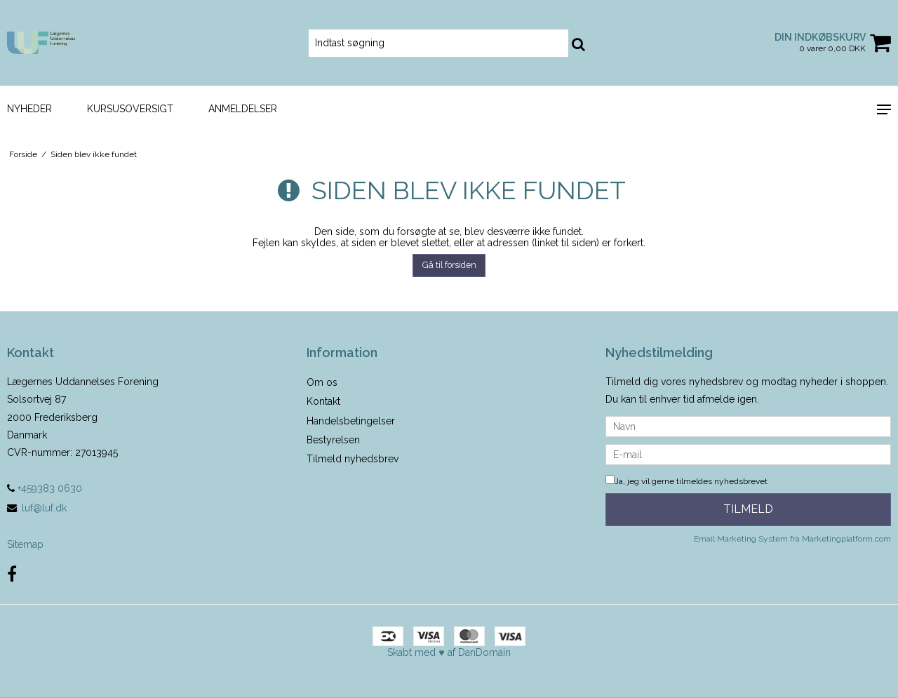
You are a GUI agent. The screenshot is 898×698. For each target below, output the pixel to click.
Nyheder (29, 108)
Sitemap (25, 544)
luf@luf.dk (44, 508)
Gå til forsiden (449, 265)
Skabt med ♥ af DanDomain (448, 652)
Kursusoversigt (130, 108)
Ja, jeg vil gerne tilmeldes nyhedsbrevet (686, 481)
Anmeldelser (242, 108)
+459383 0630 (44, 488)
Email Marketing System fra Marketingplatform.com (792, 539)
